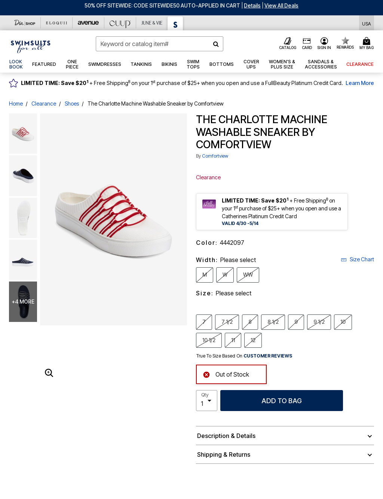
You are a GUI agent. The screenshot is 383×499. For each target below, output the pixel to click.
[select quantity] (206, 400)
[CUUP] (120, 22)
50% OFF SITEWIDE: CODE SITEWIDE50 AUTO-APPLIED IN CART (162, 5)
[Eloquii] (57, 22)
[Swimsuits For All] (175, 23)
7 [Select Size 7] (204, 321)
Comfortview (215, 156)
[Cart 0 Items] (368, 44)
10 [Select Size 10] (343, 321)
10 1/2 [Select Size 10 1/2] (208, 340)
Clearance (43, 103)
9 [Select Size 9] (296, 321)
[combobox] (159, 43)
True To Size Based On (244, 356)
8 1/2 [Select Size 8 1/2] (273, 321)
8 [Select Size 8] (250, 321)
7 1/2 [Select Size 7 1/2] (227, 321)
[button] (252, 5)
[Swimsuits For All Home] (30, 46)
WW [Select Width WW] (248, 274)
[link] (16, 64)
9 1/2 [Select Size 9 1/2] (319, 321)
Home (16, 103)
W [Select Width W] (225, 274)
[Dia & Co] (25, 22)
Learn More (360, 83)
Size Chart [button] (357, 259)
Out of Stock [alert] (226, 373)
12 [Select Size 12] (253, 340)
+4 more (23, 301)
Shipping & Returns (223, 454)
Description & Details (226, 435)
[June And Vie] (152, 22)
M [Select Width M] (204, 274)
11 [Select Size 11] (233, 340)
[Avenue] (88, 22)
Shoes (72, 103)
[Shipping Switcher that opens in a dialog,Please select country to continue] (366, 23)
